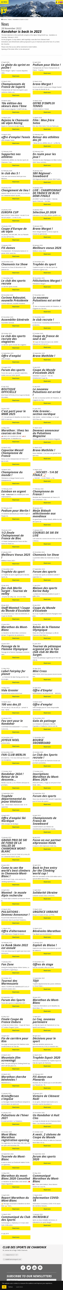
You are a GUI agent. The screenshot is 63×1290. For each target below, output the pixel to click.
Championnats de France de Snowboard (44, 821)
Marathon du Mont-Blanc (14, 628)
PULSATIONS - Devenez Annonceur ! (15, 913)
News (10, 19)
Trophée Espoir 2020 (46, 1057)
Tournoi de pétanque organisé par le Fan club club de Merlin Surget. (47, 650)
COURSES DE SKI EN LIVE (45, 534)
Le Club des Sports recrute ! (45, 756)
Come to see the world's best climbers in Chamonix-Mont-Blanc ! (15, 872)
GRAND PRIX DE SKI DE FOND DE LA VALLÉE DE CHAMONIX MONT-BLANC (14, 845)
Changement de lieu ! (15, 190)
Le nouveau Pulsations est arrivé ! (47, 300)
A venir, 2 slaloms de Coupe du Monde (47, 1135)
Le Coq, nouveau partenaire (44, 1020)
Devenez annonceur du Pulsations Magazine (46, 433)
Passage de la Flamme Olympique (14, 647)
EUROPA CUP (9, 212)
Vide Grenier (9, 690)
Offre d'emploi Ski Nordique (13, 819)
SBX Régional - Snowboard (42, 174)
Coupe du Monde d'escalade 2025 (44, 371)
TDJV (36, 981)
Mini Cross (40, 671)
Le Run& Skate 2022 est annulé (14, 946)
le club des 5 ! (10, 173)
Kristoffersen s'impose (10, 1097)
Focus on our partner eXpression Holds (47, 841)
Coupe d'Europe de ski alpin (14, 230)
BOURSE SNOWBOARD (41, 741)
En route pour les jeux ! (44, 155)
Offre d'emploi (11, 356)
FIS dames (8, 248)
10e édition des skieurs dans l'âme (14, 104)
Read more (15, 76)
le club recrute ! (43, 320)
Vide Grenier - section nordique (44, 412)
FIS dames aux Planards (42, 1078)
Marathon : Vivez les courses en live (15, 431)
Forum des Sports (13, 1000)
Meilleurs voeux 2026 (47, 248)
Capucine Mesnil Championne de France (12, 453)
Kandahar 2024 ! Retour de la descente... (12, 776)
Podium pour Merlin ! (15, 510)
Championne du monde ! (12, 473)
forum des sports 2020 (44, 1157)
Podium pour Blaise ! (47, 65)
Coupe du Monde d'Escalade (44, 609)
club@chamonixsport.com (13, 1259)
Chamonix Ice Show (14, 264)
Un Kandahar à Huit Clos (46, 1116)
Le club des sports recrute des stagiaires (13, 339)
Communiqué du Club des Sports (15, 1218)
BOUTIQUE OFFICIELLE (8, 390)
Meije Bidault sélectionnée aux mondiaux (44, 513)
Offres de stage (43, 964)
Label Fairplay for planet (13, 672)
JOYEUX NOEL (10, 740)
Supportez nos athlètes (11, 155)
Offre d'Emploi (42, 690)
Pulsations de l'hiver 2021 (15, 1116)
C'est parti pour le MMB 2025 (13, 412)
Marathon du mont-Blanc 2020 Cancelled (15, 1177)
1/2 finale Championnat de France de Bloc (12, 535)
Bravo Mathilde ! (44, 356)
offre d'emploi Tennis (15, 137)
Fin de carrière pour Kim (14, 1039)
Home (4, 19)
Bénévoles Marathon (47, 931)
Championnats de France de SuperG (13, 85)
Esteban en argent (13, 491)
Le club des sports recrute (13, 282)
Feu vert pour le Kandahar (12, 722)
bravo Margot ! (43, 84)
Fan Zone (7, 964)
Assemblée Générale (15, 320)
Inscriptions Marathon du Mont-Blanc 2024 (46, 776)
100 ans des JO (11, 704)
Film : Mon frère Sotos (43, 121)
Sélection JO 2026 (44, 212)
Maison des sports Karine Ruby (45, 589)
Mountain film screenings (10, 1059)
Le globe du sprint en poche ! (15, 66)
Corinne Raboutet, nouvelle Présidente (14, 299)
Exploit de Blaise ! (45, 945)
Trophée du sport (44, 264)
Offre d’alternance (13, 931)
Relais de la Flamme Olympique (46, 628)
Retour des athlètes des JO (46, 138)
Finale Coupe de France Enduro (12, 1020)
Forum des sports (13, 370)
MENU (4, 2)
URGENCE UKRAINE (45, 912)
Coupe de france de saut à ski (46, 337)
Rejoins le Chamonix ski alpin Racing (15, 121)
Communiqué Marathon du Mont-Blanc (46, 1178)
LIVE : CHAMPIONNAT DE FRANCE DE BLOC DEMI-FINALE (47, 193)
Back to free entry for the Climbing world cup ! (45, 870)
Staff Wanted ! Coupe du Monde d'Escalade (15, 609)
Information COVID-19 (46, 1199)
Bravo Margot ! (43, 229)
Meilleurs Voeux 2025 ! (15, 556)
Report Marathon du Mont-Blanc (15, 1199)
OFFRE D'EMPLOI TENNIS (44, 104)
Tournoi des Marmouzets (9, 982)
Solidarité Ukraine (45, 892)
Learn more (19, 1287)
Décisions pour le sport (44, 1039)
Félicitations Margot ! (47, 281)
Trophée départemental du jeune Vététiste (13, 798)
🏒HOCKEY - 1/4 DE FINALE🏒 (45, 473)
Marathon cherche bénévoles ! (13, 1078)
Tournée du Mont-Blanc (13, 1157)
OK (4, 1287)
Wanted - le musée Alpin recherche (13, 894)
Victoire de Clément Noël (46, 1097)
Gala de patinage (44, 721)
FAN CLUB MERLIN (13, 755)
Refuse (10, 1287)
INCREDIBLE (41, 1217)
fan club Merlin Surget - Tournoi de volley (14, 591)
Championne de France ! (43, 492)
